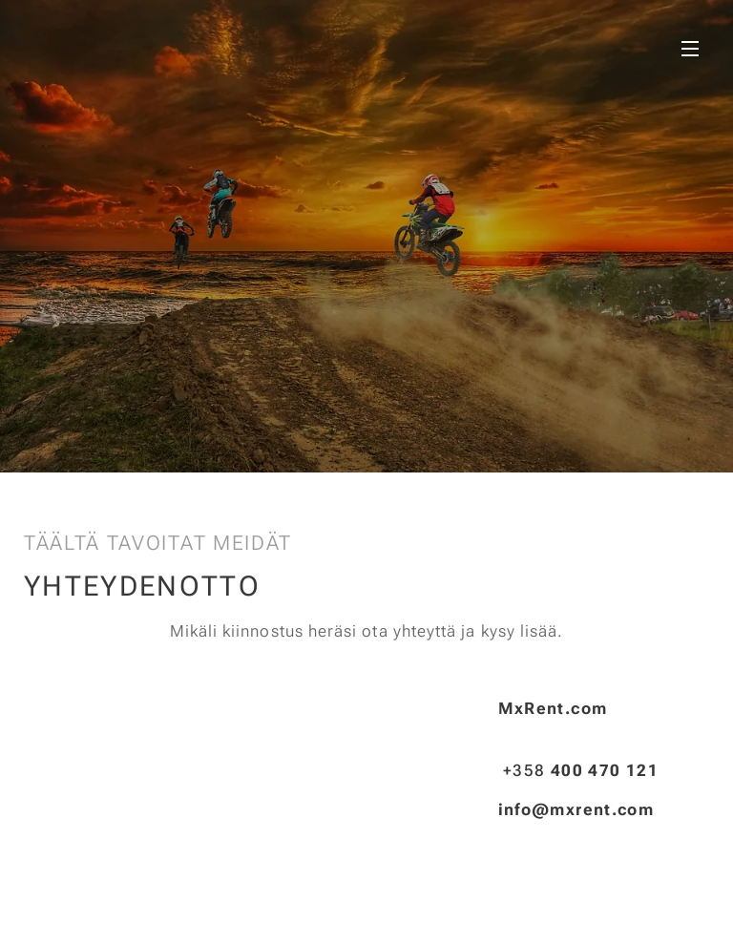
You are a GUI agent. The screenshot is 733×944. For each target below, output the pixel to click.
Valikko (690, 49)
